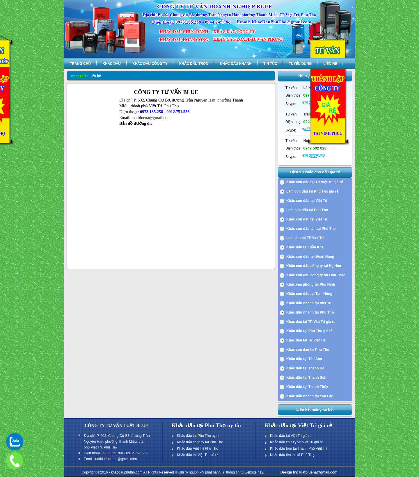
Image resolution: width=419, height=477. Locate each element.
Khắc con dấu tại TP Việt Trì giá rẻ (314, 182)
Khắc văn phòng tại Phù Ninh (310, 284)
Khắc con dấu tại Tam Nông (309, 294)
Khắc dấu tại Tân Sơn (304, 359)
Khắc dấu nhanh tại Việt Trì (308, 303)
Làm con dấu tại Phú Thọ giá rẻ (312, 191)
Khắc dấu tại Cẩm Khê (305, 247)
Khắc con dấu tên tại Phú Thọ (310, 229)
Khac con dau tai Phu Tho (307, 350)
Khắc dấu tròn (193, 64)
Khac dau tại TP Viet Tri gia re (310, 322)
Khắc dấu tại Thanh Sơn (306, 377)
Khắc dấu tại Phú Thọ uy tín (198, 436)
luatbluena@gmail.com (151, 117)
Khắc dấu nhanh (236, 64)
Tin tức (270, 64)
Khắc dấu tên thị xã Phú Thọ (292, 455)
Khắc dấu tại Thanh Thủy (307, 387)
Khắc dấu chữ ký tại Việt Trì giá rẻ (296, 442)
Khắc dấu (111, 64)
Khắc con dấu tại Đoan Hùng (310, 256)
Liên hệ (330, 64)
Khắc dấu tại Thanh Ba (305, 368)
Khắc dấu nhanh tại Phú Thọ (310, 312)
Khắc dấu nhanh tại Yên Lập (309, 396)
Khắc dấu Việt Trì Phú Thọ (197, 448)
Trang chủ (80, 64)
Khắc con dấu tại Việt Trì (306, 201)
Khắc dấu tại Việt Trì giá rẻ (198, 455)
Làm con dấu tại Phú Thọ (307, 210)
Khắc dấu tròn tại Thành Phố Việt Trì (298, 448)
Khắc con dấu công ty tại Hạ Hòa (313, 266)
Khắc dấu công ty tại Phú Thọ (200, 442)
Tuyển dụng (300, 64)
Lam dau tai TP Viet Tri (305, 238)
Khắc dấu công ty (150, 64)
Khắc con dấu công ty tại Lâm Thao (315, 275)
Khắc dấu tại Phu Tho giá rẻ (309, 331)
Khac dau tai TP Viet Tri (305, 340)
